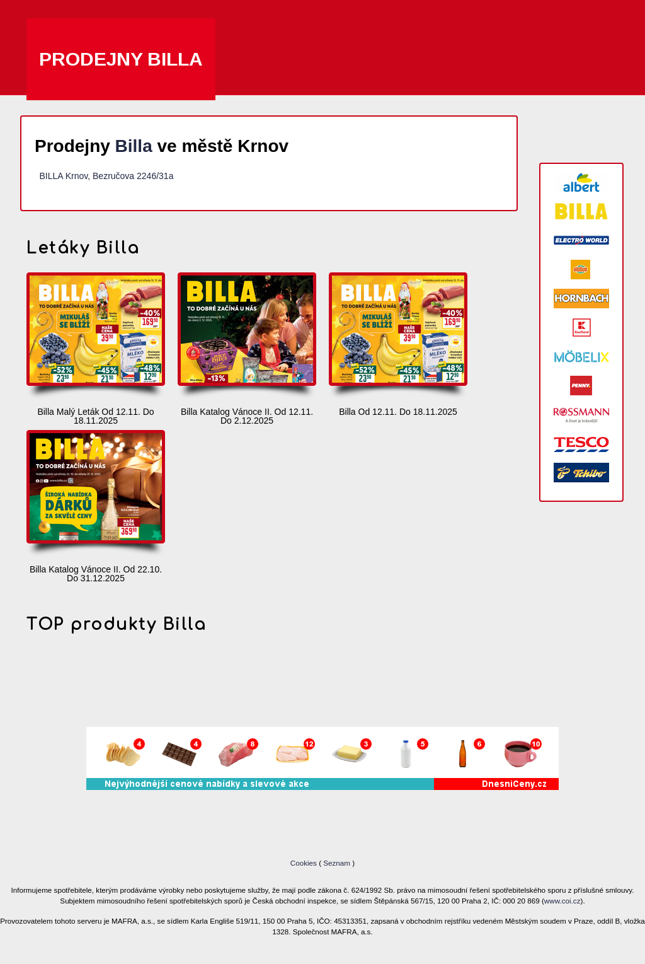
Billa (133, 146)
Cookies (304, 863)
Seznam (336, 863)
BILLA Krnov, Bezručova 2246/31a (106, 176)
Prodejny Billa (121, 59)
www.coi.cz (562, 901)
